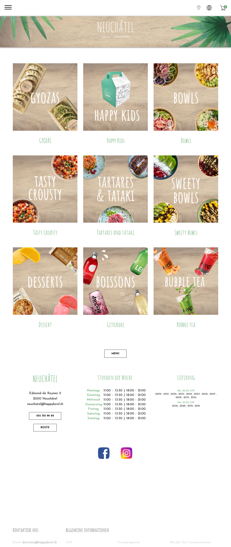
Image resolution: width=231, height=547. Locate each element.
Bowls (186, 140)
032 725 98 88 (45, 415)
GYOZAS (45, 140)
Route (45, 427)
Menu (115, 353)
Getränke (115, 324)
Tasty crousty (45, 232)
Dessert (45, 324)
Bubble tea (186, 324)
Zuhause (105, 37)
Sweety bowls (186, 232)
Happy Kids (115, 140)
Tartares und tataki (115, 232)
